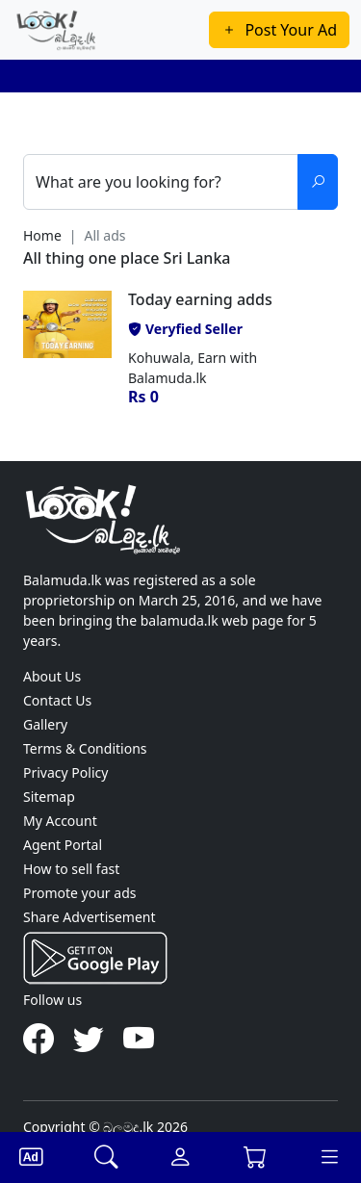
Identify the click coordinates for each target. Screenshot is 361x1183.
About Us (52, 676)
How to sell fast (71, 869)
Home (42, 235)
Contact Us (57, 700)
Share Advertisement (89, 917)
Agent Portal (62, 845)
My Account (60, 820)
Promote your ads (79, 893)
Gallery (45, 724)
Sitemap (49, 796)
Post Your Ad (279, 29)
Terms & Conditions (85, 748)
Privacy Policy (65, 772)
